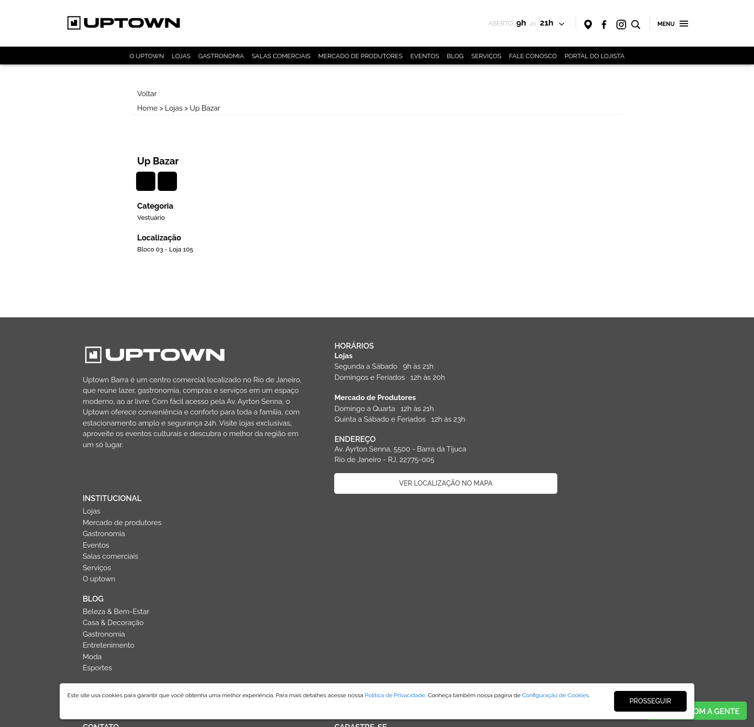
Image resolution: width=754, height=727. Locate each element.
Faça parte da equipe (174, 641)
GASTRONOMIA (221, 56)
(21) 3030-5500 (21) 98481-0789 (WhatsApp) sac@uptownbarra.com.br (129, 575)
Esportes (520, 490)
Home (155, 108)
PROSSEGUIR (650, 701)
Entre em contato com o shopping (174, 616)
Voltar (154, 93)
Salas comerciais (534, 378)
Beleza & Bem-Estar (539, 433)
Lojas (181, 108)
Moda (515, 479)
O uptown (522, 401)
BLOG (455, 56)
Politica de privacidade (174, 667)
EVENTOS (424, 56)
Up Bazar (212, 108)
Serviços (520, 390)
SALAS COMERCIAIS (280, 56)
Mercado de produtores (545, 344)
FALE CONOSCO (533, 56)
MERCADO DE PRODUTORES (360, 56)
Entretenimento (531, 467)
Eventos (519, 367)
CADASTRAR (386, 619)
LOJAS (181, 56)
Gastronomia (527, 355)
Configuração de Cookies (555, 695)
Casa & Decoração (536, 444)
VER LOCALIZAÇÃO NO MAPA (385, 458)
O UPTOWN (146, 56)
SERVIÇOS (486, 56)
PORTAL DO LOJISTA (595, 56)
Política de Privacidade (395, 695)
